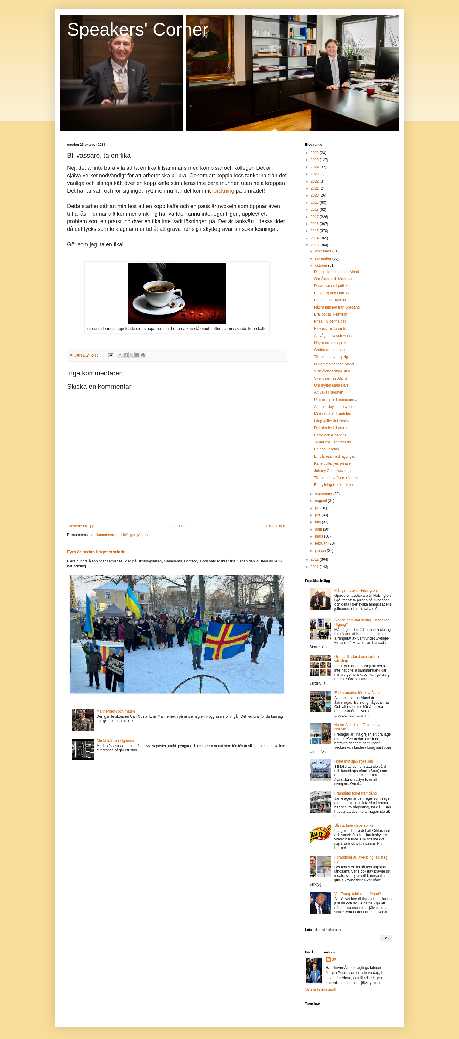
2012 (315, 559)
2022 (315, 181)
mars (319, 536)
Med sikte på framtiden (332, 414)
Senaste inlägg (81, 526)
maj (318, 522)
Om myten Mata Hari (331, 385)
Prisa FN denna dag (330, 321)
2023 (315, 174)
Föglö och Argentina (330, 435)
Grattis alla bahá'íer (330, 350)
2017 (315, 217)
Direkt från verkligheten (115, 741)
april (319, 529)
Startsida (179, 526)
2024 (315, 167)
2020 (315, 195)
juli (317, 508)
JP (334, 960)
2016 (315, 224)
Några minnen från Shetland (337, 307)
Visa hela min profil (320, 990)
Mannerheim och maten (116, 711)
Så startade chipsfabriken (354, 825)
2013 (315, 245)
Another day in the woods (334, 407)
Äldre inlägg (275, 526)
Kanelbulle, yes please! (332, 463)
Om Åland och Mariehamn (335, 279)
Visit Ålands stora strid (332, 371)
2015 (315, 231)
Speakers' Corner (137, 29)
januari (321, 551)
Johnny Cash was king (332, 471)
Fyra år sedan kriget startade (96, 551)
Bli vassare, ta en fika (331, 328)
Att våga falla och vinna (333, 335)
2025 (315, 160)
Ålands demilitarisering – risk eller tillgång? (361, 622)
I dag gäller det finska (331, 421)
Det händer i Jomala (330, 428)
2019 (315, 202)
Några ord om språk (330, 343)
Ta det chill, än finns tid (332, 442)
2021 (315, 188)
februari (321, 543)
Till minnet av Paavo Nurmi (336, 478)
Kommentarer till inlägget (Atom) (121, 535)
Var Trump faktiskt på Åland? (357, 894)
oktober (321, 265)
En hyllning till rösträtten (333, 485)
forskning (223, 191)
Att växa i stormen (328, 392)
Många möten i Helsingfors (356, 590)
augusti (321, 501)
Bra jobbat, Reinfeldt (330, 314)
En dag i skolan (326, 449)
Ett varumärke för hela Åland (357, 693)
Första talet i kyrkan (330, 300)
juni (318, 515)
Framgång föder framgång (355, 793)
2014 (315, 238)
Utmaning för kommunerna (335, 400)
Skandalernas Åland (330, 378)
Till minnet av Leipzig (331, 357)
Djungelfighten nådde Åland (336, 272)
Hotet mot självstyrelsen (353, 761)
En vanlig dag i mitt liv (331, 293)
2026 (315, 153)
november (323, 258)
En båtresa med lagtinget (334, 456)
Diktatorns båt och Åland (334, 364)
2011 (315, 567)
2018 (315, 209)
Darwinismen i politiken (332, 286)
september (324, 494)
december (323, 251)
